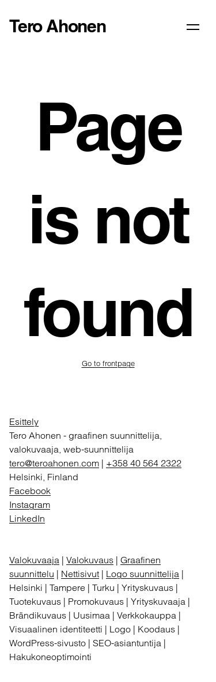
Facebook (30, 490)
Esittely (24, 421)
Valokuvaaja (34, 560)
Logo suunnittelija (142, 573)
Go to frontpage (108, 363)
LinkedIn (27, 518)
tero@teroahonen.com (54, 463)
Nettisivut (80, 573)
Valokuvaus (89, 560)
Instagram (29, 504)
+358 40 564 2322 (143, 463)
